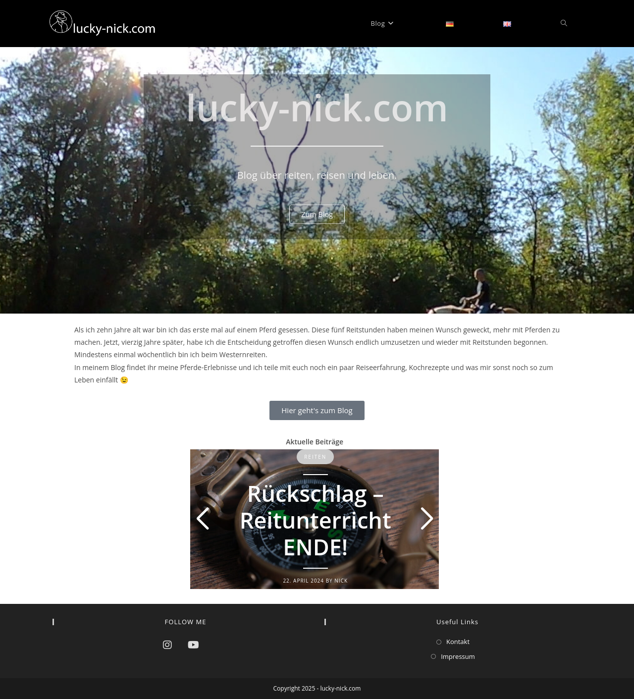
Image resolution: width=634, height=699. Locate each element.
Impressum (458, 656)
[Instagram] (167, 645)
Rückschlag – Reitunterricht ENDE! (315, 520)
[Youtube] (193, 645)
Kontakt (458, 641)
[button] (202, 519)
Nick (341, 580)
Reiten (315, 456)
